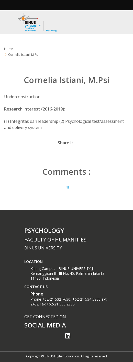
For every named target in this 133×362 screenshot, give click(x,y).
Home (8, 49)
